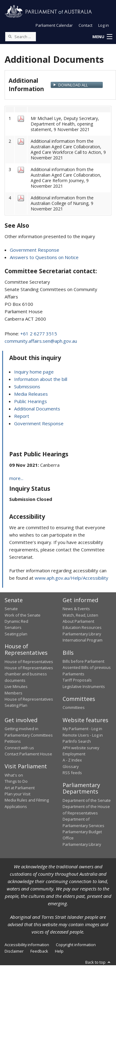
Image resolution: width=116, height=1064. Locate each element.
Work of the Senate (23, 615)
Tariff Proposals (77, 680)
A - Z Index (72, 760)
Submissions (27, 386)
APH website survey (81, 747)
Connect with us (19, 747)
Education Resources (82, 627)
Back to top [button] (98, 962)
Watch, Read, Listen (80, 615)
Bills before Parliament (83, 661)
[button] (102, 37)
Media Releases (31, 394)
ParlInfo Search (77, 741)
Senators (13, 627)
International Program (82, 640)
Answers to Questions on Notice (44, 257)
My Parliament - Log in (82, 728)
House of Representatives (29, 661)
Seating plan (16, 634)
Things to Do (16, 781)
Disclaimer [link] (14, 951)
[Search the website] (20, 36)
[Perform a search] (9, 36)
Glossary (71, 766)
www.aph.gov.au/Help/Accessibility (71, 578)
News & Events (76, 608)
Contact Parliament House (28, 754)
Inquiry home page (34, 372)
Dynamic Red (16, 621)
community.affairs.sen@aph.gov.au (41, 341)
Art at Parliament (20, 787)
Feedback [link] (39, 951)
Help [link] (59, 951)
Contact (85, 25)
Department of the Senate (87, 800)
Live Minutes (16, 686)
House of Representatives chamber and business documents (29, 674)
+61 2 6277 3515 (38, 333)
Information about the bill (40, 379)
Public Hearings (30, 401)
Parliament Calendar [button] (54, 25)
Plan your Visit (17, 794)
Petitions (13, 741)
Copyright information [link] (76, 944)
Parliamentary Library (82, 634)
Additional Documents (37, 409)
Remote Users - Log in (83, 735)
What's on (14, 775)
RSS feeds (72, 772)
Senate (11, 608)
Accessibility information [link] (27, 944)
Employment (74, 754)
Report (21, 416)
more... (16, 478)
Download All (73, 85)
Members (13, 693)
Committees (74, 707)
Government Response (34, 250)
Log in (103, 25)
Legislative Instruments (84, 686)
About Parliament (78, 621)
